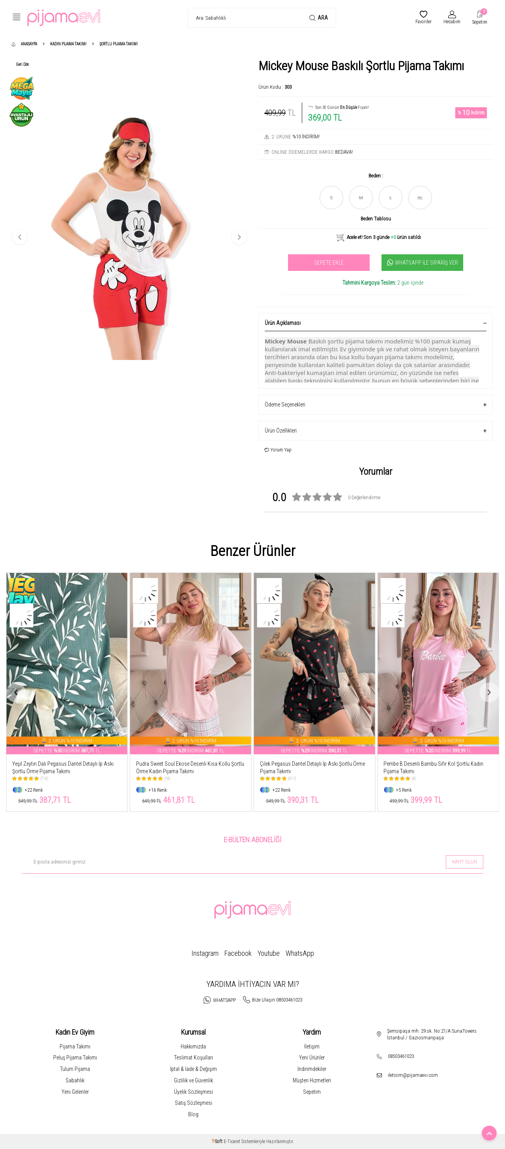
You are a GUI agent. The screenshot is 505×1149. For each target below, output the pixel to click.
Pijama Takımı (75, 1046)
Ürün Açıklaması (375, 323)
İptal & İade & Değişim (193, 1069)
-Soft (217, 1141)
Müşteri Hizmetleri (312, 1080)
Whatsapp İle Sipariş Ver (422, 262)
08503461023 (401, 1056)
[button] (19, 236)
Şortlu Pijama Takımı (118, 44)
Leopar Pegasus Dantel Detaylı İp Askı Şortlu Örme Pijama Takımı (60, 767)
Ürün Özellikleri (375, 431)
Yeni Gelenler (75, 1092)
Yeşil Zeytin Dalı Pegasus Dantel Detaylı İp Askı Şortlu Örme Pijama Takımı (187, 767)
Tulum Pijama (75, 1069)
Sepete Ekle (329, 262)
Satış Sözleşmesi (193, 1103)
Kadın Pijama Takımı (68, 44)
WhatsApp (300, 953)
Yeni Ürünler (312, 1057)
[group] (129, 237)
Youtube (269, 953)
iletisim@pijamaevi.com (413, 1075)
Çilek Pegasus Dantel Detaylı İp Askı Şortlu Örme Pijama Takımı (435, 767)
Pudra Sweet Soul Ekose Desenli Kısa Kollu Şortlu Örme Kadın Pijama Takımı (314, 767)
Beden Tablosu (376, 219)
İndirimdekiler (311, 1069)
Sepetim (312, 1092)
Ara (318, 18)
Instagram (205, 953)
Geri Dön (22, 64)
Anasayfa (24, 44)
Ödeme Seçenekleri (375, 404)
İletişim (312, 1046)
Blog (193, 1114)
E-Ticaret (232, 1141)
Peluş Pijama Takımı (75, 1057)
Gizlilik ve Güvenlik (193, 1080)
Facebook (238, 953)
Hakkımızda (193, 1046)
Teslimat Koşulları (193, 1057)
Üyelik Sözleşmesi (193, 1092)
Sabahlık (74, 1080)
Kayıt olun (464, 862)
